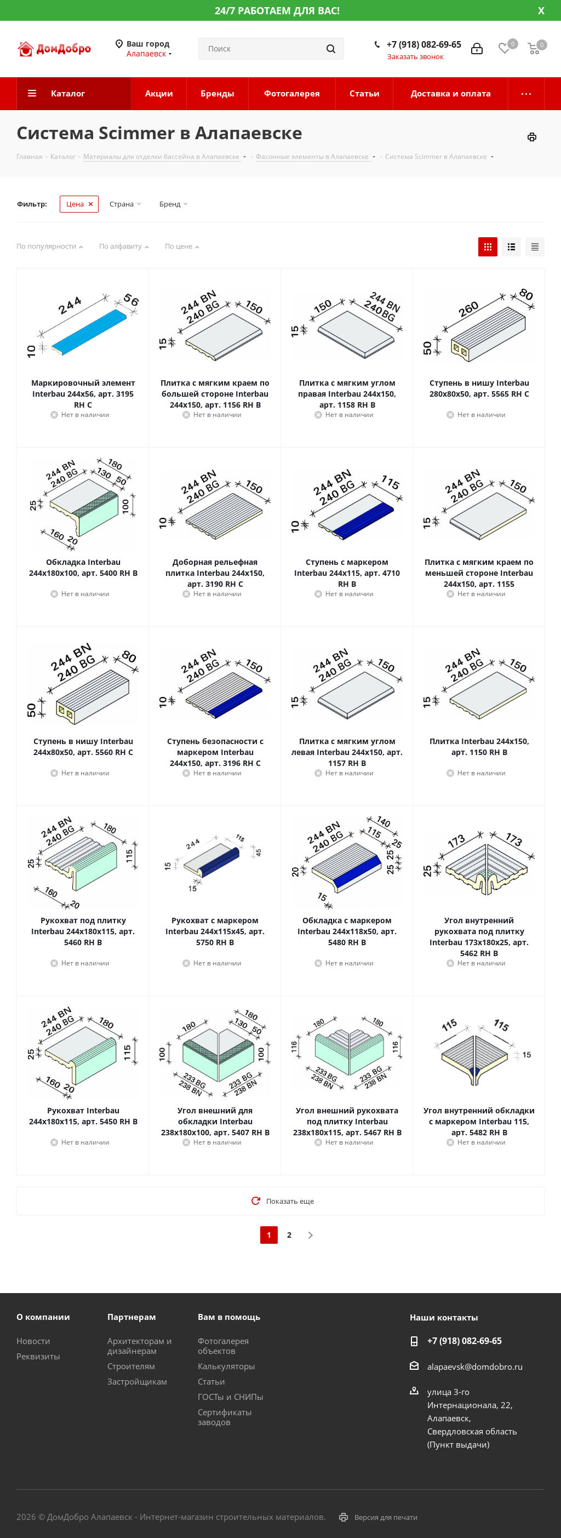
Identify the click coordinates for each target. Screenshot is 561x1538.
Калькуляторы (226, 1365)
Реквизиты (38, 1356)
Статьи (211, 1381)
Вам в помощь (229, 1316)
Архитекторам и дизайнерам (139, 1345)
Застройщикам (137, 1381)
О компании (43, 1316)
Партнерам (131, 1316)
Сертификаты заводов (225, 1417)
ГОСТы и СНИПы (231, 1396)
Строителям (131, 1365)
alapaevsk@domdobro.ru (475, 1366)
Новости (33, 1340)
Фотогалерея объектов (223, 1345)
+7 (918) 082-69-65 (424, 44)
